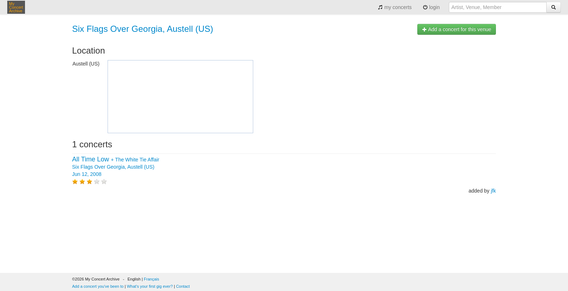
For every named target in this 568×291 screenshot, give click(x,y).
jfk (493, 191)
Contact (183, 286)
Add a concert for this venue (456, 29)
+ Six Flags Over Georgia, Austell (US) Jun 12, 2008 (115, 167)
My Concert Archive (16, 7)
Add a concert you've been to (98, 286)
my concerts (395, 7)
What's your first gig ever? (150, 286)
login (431, 7)
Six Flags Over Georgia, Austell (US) (142, 29)
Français (151, 279)
